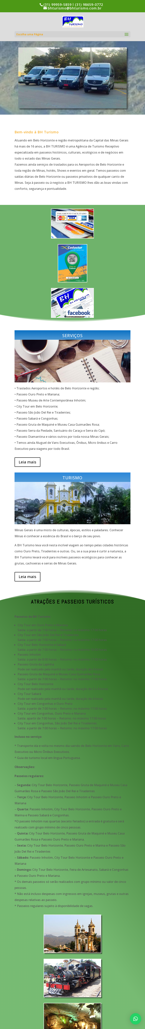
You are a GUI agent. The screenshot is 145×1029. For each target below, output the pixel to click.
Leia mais (27, 462)
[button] (135, 1018)
